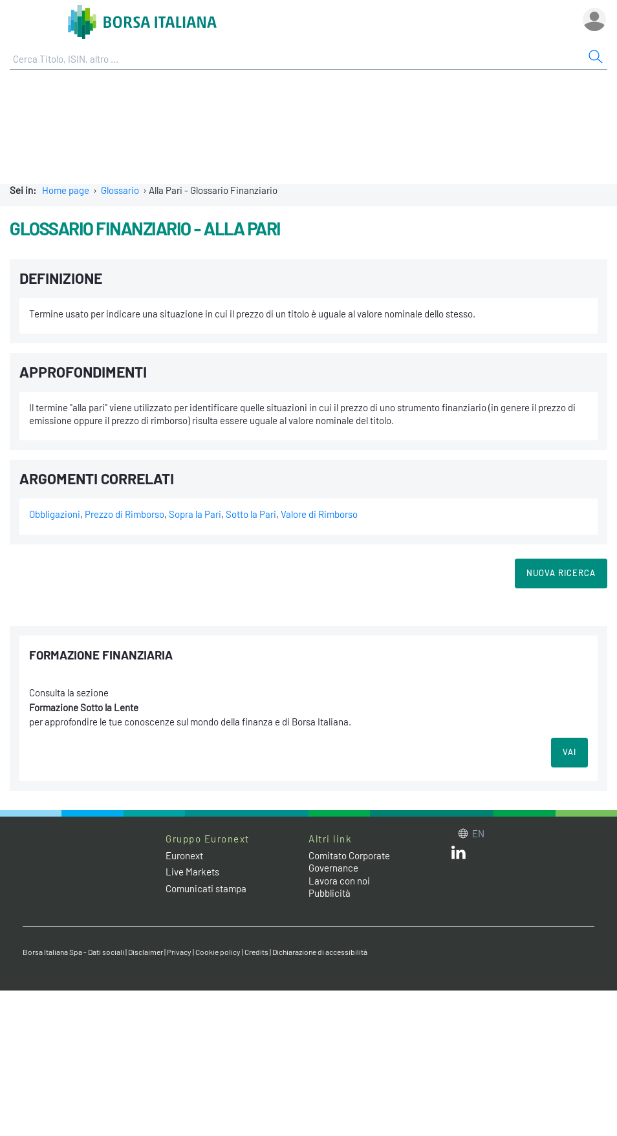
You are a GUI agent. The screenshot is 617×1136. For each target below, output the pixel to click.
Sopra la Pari (195, 514)
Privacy (179, 951)
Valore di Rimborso (319, 514)
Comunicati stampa (206, 888)
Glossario (120, 190)
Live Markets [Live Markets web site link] (192, 871)
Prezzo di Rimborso (124, 514)
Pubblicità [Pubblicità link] (329, 893)
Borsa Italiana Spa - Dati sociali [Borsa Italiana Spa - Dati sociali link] (73, 951)
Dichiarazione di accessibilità (319, 951)
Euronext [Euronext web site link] (184, 855)
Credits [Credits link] (256, 951)
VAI (569, 752)
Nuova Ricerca (561, 573)
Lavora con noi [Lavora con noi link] (339, 880)
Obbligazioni (54, 514)
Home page (65, 190)
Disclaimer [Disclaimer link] (145, 951)
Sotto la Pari (251, 514)
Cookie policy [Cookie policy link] (218, 951)
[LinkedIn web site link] (458, 855)
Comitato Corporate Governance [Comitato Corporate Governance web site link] (349, 862)
